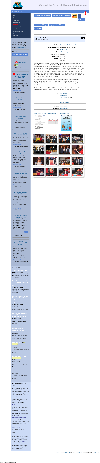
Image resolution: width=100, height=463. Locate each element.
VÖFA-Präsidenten (18, 443)
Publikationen (16, 29)
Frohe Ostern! (22, 62)
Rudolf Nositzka (63, 106)
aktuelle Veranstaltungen (40, 25)
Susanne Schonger (64, 100)
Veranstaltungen (16, 22)
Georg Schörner (63, 93)
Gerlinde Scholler (63, 95)
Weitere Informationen (18, 90)
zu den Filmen (38, 28)
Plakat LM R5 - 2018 (64, 113)
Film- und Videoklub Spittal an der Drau (69, 45)
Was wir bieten (16, 20)
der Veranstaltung (64, 49)
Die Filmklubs (15, 397)
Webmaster (23, 441)
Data (95, 452)
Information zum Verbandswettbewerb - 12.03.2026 (20, 116)
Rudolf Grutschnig (64, 108)
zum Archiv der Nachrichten (20, 54)
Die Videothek (15, 404)
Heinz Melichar (63, 97)
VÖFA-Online (15, 18)
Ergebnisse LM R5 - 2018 (52, 113)
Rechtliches (15, 35)
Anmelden (81, 19)
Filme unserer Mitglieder (18, 26)
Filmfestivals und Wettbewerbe (19, 417)
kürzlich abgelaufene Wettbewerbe (61, 16)
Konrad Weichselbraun (65, 102)
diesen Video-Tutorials (22, 47)
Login (98, 452)
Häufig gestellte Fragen (18, 31)
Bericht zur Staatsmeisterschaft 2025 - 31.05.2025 (20, 243)
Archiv (14, 33)
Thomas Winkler (79, 452)
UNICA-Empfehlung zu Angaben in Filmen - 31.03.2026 (21, 76)
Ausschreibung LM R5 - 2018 (40, 113)
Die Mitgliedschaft (16, 427)
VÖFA (14, 16)
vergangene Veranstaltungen (56, 25)
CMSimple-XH (67, 452)
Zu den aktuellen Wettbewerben (42, 16)
